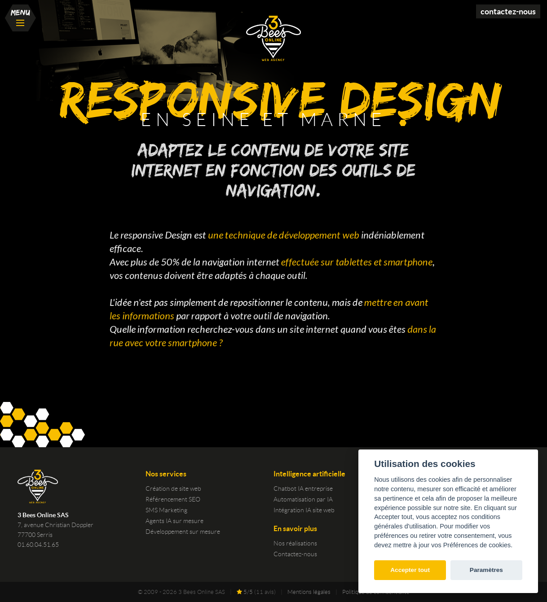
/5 (245, 592)
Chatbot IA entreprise (303, 488)
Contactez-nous (508, 11)
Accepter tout (410, 570)
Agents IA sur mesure (174, 520)
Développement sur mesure (183, 531)
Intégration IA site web (304, 510)
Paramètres (486, 570)
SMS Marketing (166, 510)
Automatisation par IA (303, 499)
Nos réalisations (295, 543)
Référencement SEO (173, 499)
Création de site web (173, 488)
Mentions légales (309, 592)
